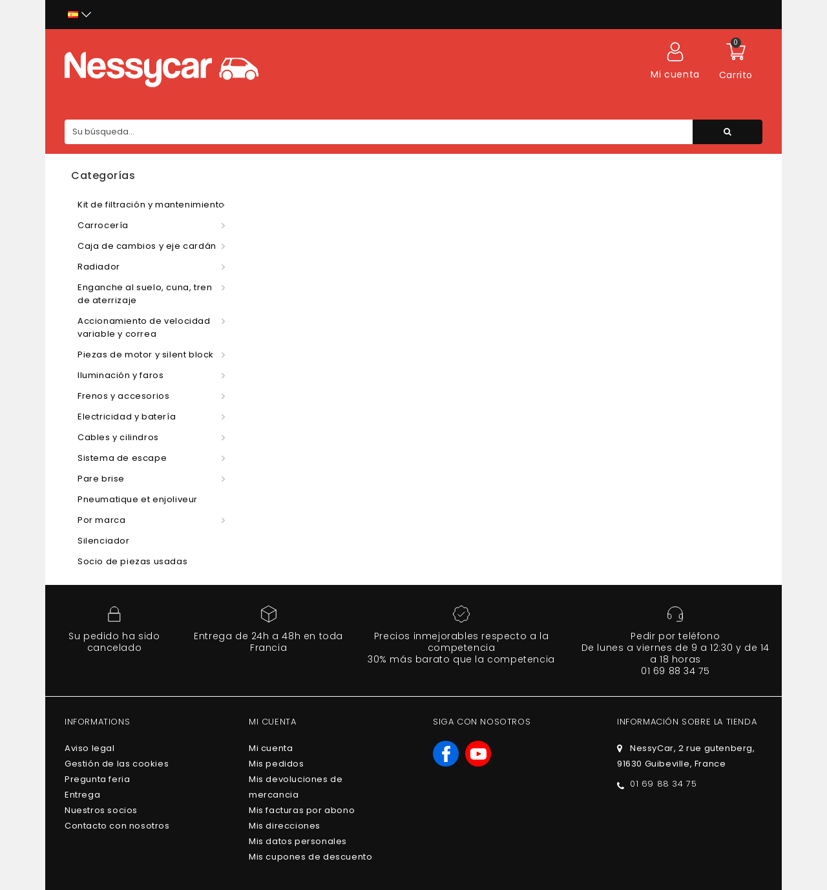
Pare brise (101, 478)
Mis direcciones (284, 826)
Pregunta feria (97, 779)
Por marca (101, 520)
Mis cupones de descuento (310, 857)
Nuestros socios (101, 810)
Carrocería (103, 225)
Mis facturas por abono (302, 810)
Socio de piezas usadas (132, 561)
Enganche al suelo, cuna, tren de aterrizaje (145, 293)
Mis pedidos (276, 764)
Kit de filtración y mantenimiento (151, 204)
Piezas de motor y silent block (146, 354)
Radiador (99, 266)
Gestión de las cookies (117, 764)
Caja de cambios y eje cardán (147, 246)
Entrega (82, 795)
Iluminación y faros (120, 375)
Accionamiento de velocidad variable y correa (144, 327)
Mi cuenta (271, 748)
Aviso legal (90, 748)
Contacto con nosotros (117, 826)
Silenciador (104, 541)
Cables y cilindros (118, 437)
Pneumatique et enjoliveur (138, 499)
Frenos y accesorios (123, 396)
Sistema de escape (122, 458)
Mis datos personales (298, 841)
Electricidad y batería (127, 416)
